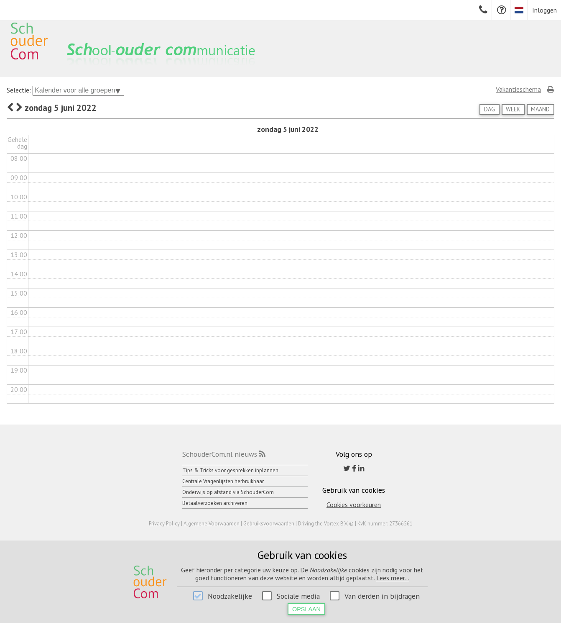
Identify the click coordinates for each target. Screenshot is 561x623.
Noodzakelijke (230, 596)
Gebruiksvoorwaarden (268, 523)
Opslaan (306, 609)
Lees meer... (392, 578)
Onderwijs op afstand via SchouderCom (228, 492)
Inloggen (544, 10)
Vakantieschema (518, 89)
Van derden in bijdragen (382, 596)
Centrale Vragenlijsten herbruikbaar (223, 481)
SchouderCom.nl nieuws (219, 454)
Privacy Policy (164, 523)
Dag (489, 109)
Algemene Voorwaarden (212, 523)
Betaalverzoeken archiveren (214, 503)
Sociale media (298, 596)
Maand (540, 109)
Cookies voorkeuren (353, 504)
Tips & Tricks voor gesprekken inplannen (230, 470)
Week (513, 109)
